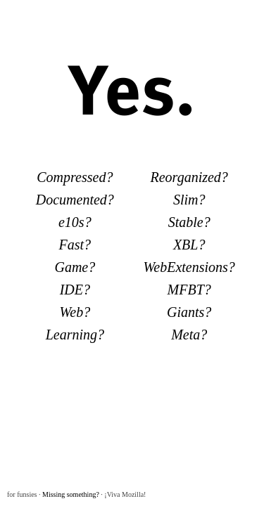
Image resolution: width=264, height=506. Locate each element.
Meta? (189, 334)
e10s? (75, 222)
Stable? (189, 222)
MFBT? (189, 289)
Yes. (132, 86)
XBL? (189, 244)
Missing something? (70, 494)
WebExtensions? (189, 267)
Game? (74, 267)
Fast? (75, 244)
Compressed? (75, 177)
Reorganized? (189, 177)
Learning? (75, 334)
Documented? (75, 199)
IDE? (75, 289)
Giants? (189, 312)
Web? (74, 312)
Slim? (189, 199)
